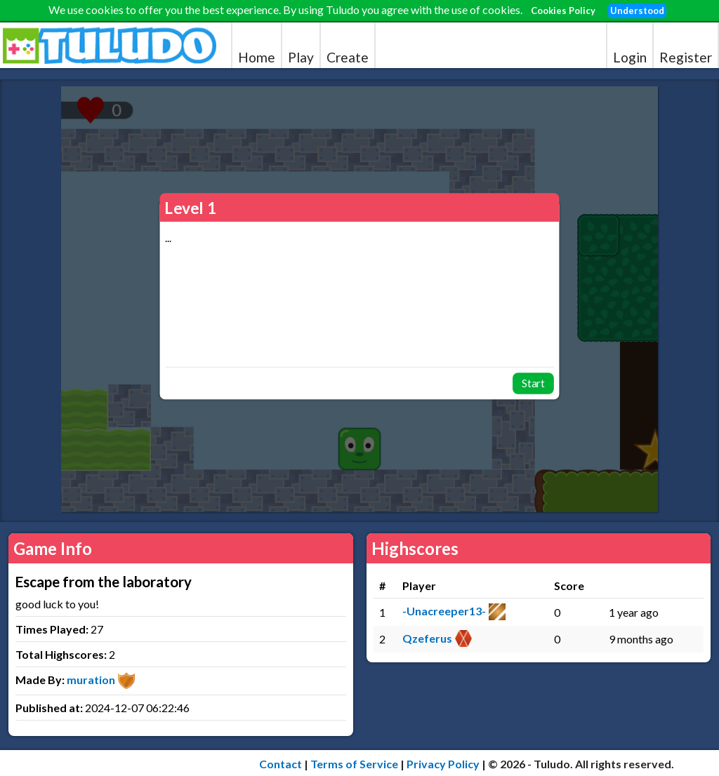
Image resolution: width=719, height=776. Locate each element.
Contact (280, 763)
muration (91, 679)
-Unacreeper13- (444, 610)
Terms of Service (354, 763)
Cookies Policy (563, 10)
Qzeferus (427, 638)
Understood (637, 10)
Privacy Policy (443, 763)
